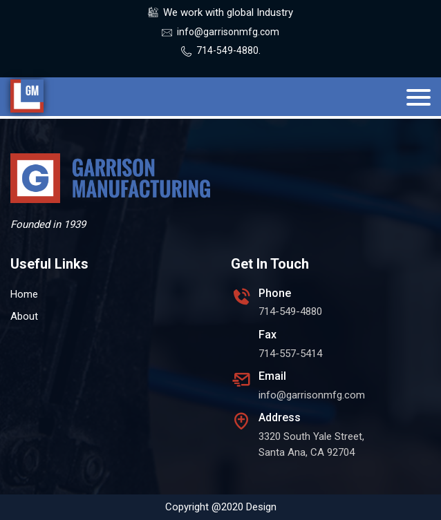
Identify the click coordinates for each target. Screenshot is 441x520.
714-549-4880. (228, 50)
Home (24, 294)
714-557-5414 (290, 353)
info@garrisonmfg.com (228, 31)
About (24, 316)
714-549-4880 (290, 311)
